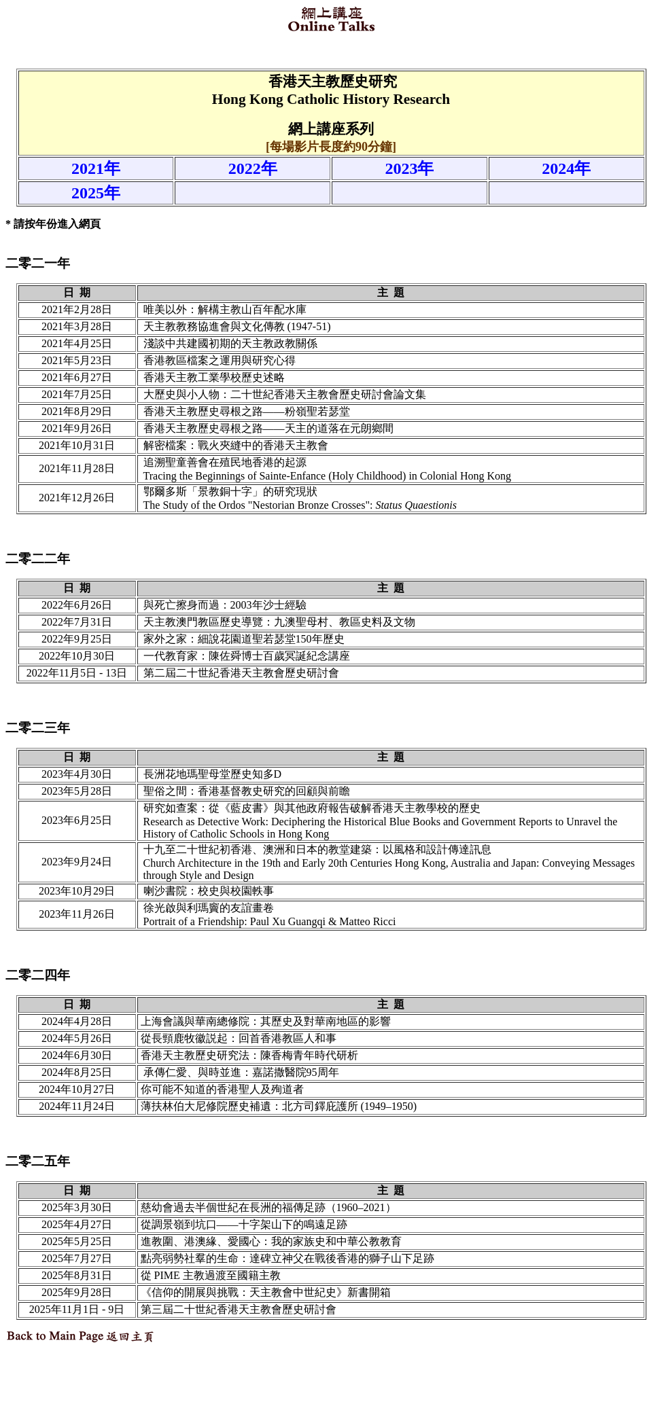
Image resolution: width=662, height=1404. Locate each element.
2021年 (95, 168)
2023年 (409, 168)
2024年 (566, 168)
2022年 (252, 168)
